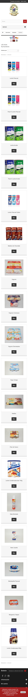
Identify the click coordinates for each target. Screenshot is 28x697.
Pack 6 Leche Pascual (14, 112)
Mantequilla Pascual (14, 581)
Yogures (14, 279)
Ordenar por (4, 50)
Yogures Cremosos (14, 313)
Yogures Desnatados (14, 346)
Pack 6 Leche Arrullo (14, 179)
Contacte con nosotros (15, 1)
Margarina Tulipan (14, 614)
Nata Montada (14, 514)
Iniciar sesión (23, 1)
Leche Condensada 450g (14, 648)
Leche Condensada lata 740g (14, 480)
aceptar (23, 692)
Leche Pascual (14, 78)
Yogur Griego (14, 380)
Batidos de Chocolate (14, 246)
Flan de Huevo (14, 447)
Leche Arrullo (14, 145)
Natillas (14, 413)
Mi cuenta (4, 684)
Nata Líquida (14, 547)
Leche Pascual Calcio (14, 212)
